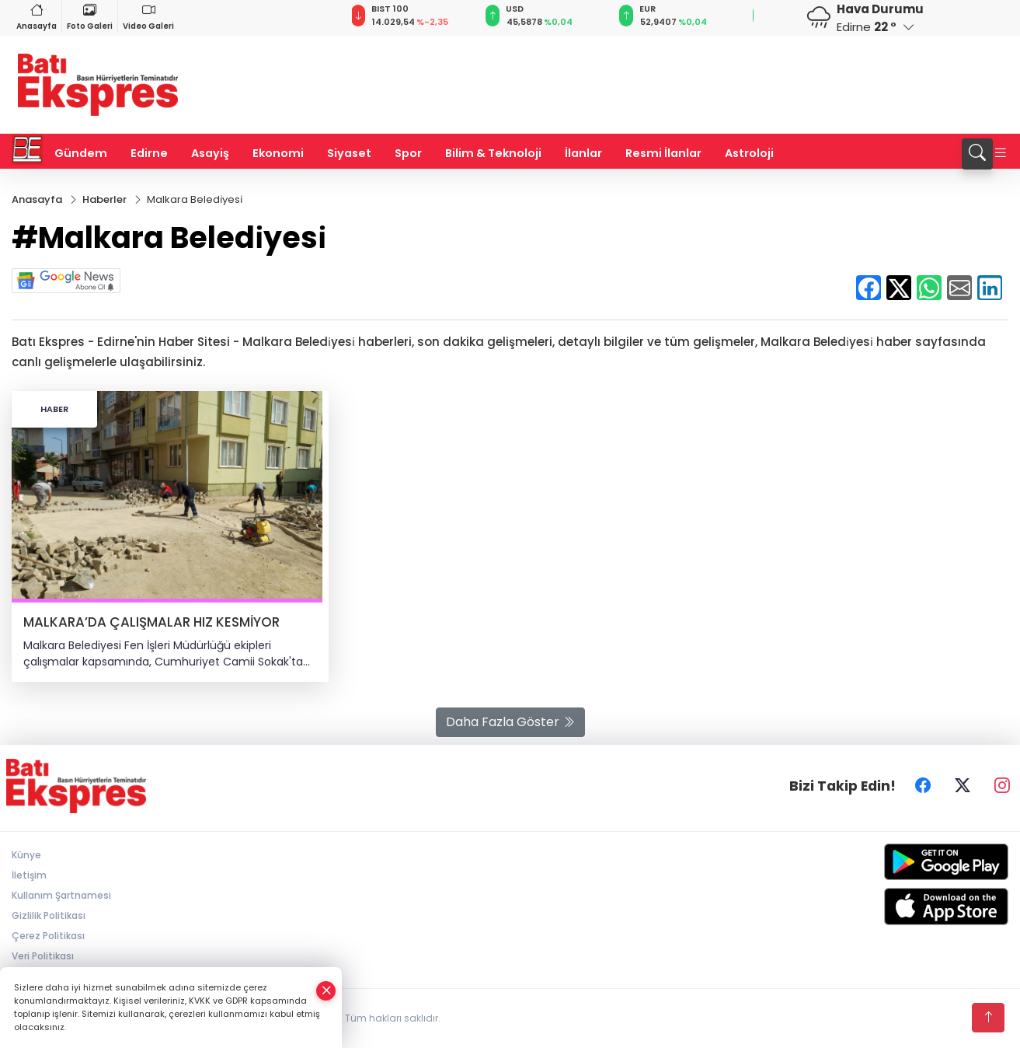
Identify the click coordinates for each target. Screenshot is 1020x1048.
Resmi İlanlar (663, 153)
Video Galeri (148, 16)
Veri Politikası (43, 955)
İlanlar (583, 153)
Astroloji (749, 153)
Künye (26, 854)
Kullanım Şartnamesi (61, 895)
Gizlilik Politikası (48, 915)
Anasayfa (36, 16)
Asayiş (210, 153)
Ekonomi (278, 153)
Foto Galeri (90, 16)
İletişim (29, 875)
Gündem (80, 153)
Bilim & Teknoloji (493, 153)
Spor (408, 153)
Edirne (149, 153)
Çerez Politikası (48, 935)
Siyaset (349, 153)
